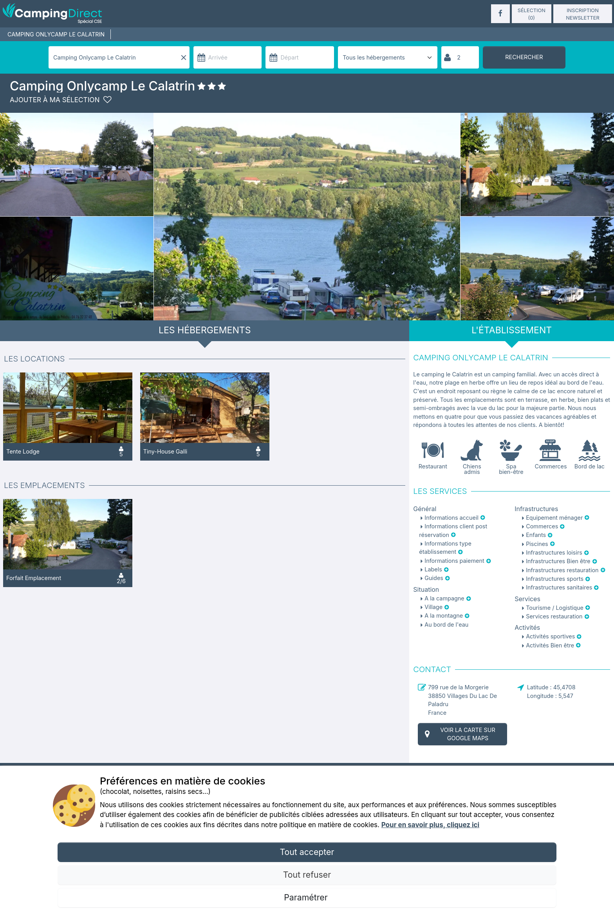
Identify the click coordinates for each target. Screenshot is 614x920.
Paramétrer (307, 897)
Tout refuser (307, 874)
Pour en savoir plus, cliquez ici (430, 825)
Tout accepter (307, 852)
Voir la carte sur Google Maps (459, 734)
